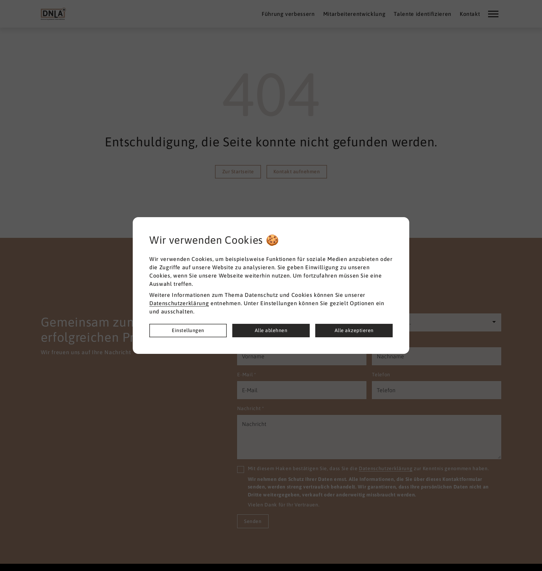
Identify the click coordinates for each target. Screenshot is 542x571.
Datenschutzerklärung (179, 303)
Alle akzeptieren (354, 330)
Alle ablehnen (271, 330)
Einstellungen (188, 330)
